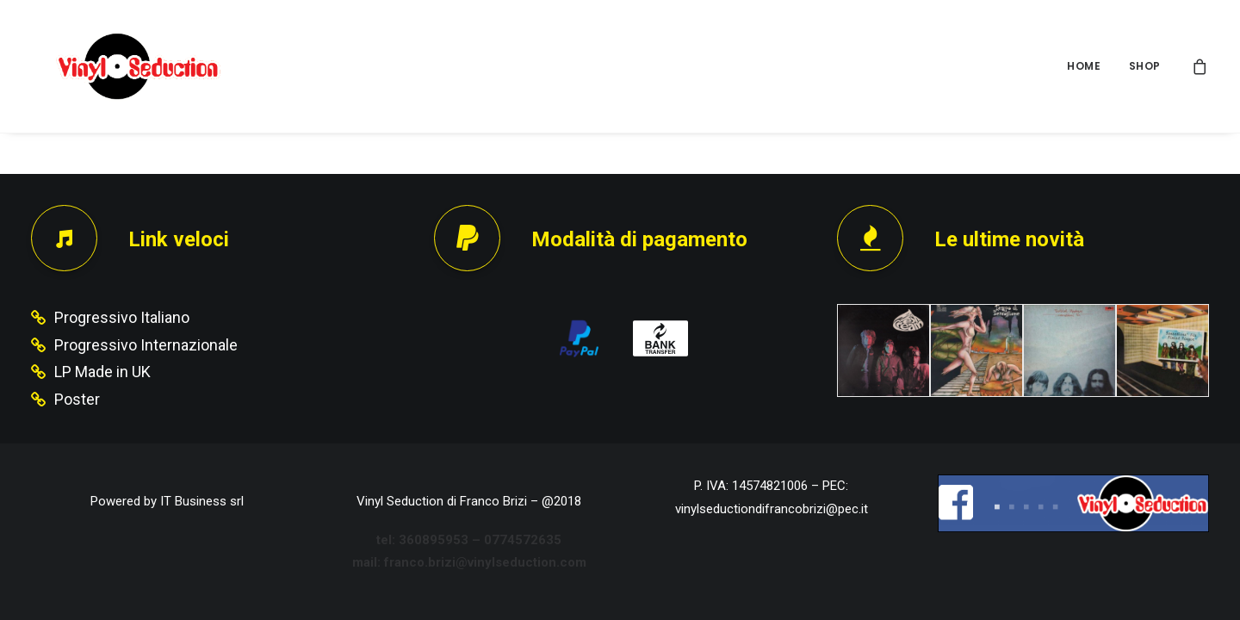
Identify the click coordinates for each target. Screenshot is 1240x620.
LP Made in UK (102, 372)
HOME (1083, 66)
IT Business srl (202, 501)
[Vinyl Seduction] (118, 66)
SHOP (1145, 66)
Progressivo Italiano (121, 317)
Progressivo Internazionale (146, 345)
